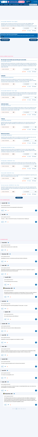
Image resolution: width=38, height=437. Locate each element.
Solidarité (3, 75)
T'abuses (3, 118)
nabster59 (4, 203)
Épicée (10, 4)
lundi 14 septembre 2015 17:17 (8, 279)
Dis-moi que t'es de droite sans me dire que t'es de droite (13, 59)
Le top (21, 4)
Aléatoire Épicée (15, 4)
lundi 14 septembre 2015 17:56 (8, 314)
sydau (3, 370)
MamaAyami (4, 254)
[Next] (13, 408)
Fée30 (3, 301)
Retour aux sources (5, 133)
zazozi (3, 335)
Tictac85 (3, 242)
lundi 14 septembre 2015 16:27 (8, 396)
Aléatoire (6, 4)
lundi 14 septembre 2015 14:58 (5, 245)
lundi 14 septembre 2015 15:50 (5, 361)
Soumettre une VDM (20, 2)
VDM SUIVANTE (33, 39)
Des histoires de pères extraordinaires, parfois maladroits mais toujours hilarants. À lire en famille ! (17, 35)
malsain (3, 265)
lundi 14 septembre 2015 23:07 (8, 290)
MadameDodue (8, 288)
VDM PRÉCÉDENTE (5, 39)
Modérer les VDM (28, 2)
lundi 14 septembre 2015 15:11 (5, 256)
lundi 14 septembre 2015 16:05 (5, 384)
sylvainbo (3, 323)
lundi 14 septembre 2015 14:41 (5, 205)
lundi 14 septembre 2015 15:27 (5, 337)
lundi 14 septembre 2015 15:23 (5, 326)
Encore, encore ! (19, 197)
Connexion (35, 1)
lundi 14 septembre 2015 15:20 (5, 303)
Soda (3, 214)
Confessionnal (27, 4)
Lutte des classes (4, 104)
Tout (2, 4)
